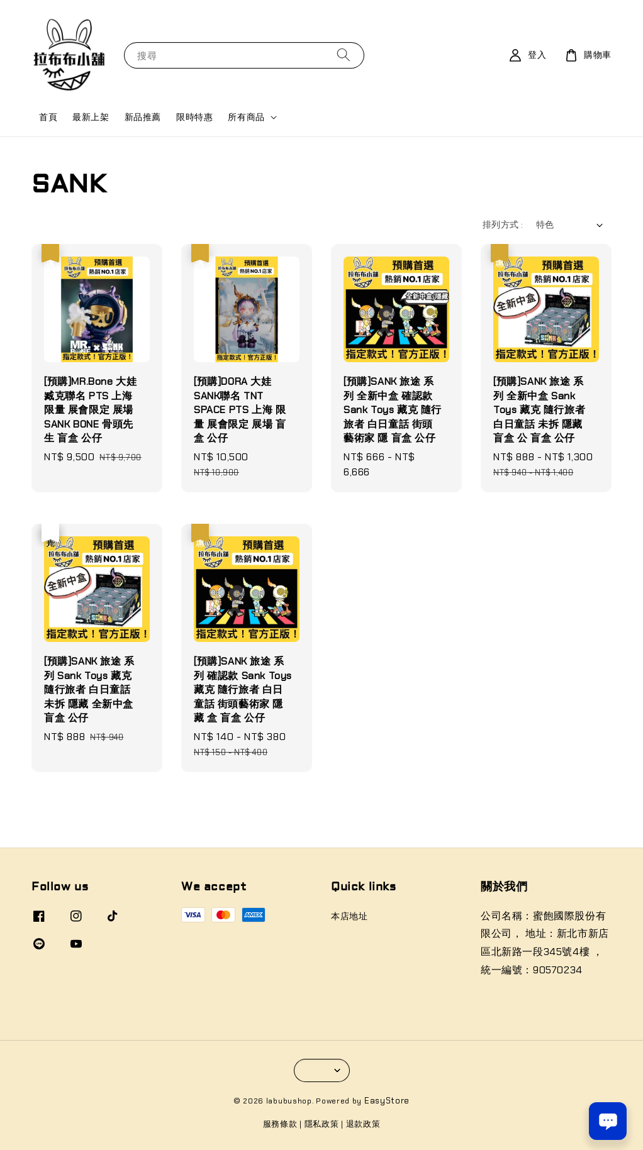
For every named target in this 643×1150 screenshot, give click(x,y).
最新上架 (90, 117)
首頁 (48, 117)
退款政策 (363, 1124)
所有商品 (246, 117)
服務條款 (280, 1124)
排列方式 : (503, 224)
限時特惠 (194, 117)
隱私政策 (322, 1124)
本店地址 (349, 916)
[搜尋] (343, 55)
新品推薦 (143, 117)
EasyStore (387, 1100)
